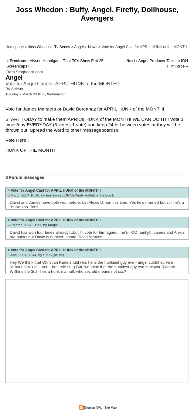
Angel (79, 47)
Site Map (111, 407)
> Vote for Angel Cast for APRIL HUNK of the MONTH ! (54, 190)
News (92, 47)
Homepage (14, 47)
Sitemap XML (90, 407)
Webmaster (56, 94)
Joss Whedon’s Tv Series (49, 47)
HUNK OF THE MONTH (30, 150)
